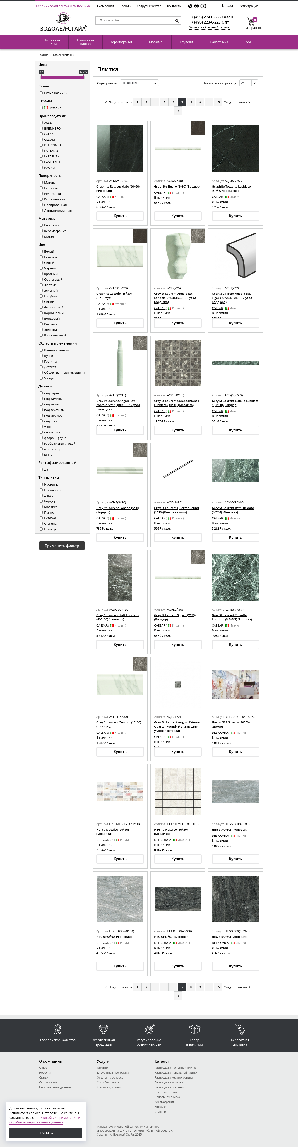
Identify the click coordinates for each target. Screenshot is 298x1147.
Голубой (50, 296)
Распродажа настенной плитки (176, 1068)
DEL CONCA (52, 145)
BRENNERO (52, 128)
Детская (50, 367)
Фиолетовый (54, 307)
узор (47, 427)
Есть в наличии (55, 93)
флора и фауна (55, 438)
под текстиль (54, 410)
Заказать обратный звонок (209, 27)
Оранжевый (53, 279)
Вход (227, 6)
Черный (50, 268)
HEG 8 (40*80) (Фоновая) (171, 937)
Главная (43, 54)
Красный (51, 274)
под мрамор (53, 415)
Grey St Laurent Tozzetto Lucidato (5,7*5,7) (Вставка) (232, 617)
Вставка (50, 518)
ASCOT (49, 123)
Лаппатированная (58, 210)
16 (177, 111)
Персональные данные (55, 1087)
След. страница (237, 102)
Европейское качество (58, 1031)
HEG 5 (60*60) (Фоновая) (114, 937)
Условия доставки (109, 1087)
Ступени (186, 42)
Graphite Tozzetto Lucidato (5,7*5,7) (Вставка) (231, 188)
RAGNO (49, 167)
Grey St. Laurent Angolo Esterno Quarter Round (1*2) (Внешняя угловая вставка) (177, 726)
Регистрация (248, 6)
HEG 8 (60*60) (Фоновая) (229, 937)
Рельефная (52, 194)
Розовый (51, 324)
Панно (49, 512)
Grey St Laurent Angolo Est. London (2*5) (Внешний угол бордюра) (175, 297)
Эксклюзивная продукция (103, 1034)
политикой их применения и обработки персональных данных (44, 1119)
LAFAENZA (51, 156)
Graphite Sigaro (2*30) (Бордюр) (177, 186)
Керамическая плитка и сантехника (63, 6)
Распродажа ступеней (169, 1087)
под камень (53, 399)
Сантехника (219, 42)
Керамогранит (121, 42)
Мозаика (156, 42)
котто (48, 454)
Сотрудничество (149, 6)
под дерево (52, 393)
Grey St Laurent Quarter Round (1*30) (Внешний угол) (176, 510)
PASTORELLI (53, 162)
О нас (43, 1068)
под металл (52, 404)
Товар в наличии (194, 1034)
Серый (49, 262)
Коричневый (54, 313)
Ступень (50, 523)
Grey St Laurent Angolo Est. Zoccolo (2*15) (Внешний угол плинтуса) (118, 405)
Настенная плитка (52, 42)
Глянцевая (52, 188)
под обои (51, 421)
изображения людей (59, 443)
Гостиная (51, 361)
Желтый (50, 285)
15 (218, 102)
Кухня (48, 356)
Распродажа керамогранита (174, 1077)
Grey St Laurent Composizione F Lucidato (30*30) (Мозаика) (177, 403)
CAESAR (49, 134)
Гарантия (103, 1068)
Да (46, 469)
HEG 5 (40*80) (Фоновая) (229, 829)
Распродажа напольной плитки (176, 1073)
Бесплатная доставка (240, 1034)
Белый (49, 251)
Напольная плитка (85, 42)
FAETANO (51, 151)
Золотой (50, 330)
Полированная (55, 205)
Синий (49, 302)
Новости (45, 1073)
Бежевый (51, 257)
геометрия (52, 432)
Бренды (125, 6)
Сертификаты (48, 1082)
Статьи (43, 1077)
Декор (49, 495)
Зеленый (51, 290)
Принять (46, 1133)
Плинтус (50, 529)
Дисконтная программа (113, 1073)
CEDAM (49, 139)
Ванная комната (56, 350)
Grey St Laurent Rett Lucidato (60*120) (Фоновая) (117, 617)
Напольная (52, 490)
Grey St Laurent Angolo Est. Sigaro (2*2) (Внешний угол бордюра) (232, 297)
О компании (104, 6)
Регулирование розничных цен (149, 1034)
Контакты (174, 6)
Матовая (50, 182)
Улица (49, 378)
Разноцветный (55, 335)
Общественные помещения (65, 372)
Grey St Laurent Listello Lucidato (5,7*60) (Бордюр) (235, 403)
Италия (52, 108)
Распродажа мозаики (169, 1082)
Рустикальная (54, 199)
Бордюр (50, 501)
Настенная (52, 484)
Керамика (51, 225)
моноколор (52, 449)
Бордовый (52, 318)
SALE (249, 42)
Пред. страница (118, 102)
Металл (49, 236)
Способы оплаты (108, 1082)
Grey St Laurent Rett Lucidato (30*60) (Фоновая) (233, 510)
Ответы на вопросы (110, 1077)
